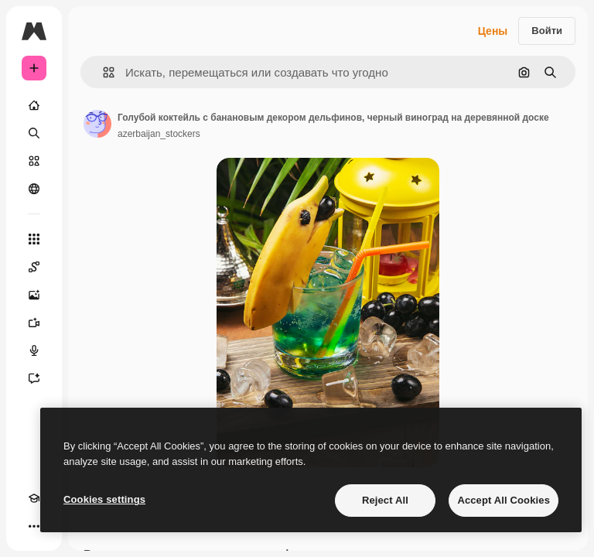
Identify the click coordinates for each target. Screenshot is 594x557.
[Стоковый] (34, 161)
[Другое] (34, 526)
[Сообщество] (34, 188)
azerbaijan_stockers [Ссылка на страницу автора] (159, 133)
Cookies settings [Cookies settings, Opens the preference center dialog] (104, 499)
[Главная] (34, 105)
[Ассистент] (34, 378)
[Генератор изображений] (34, 294)
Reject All (385, 500)
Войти (546, 30)
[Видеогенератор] (34, 322)
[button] (102, 72)
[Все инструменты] (34, 239)
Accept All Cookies (503, 500)
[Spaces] (34, 267)
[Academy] (34, 498)
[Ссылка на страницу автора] (97, 124)
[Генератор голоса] (34, 350)
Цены (493, 31)
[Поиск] (34, 133)
